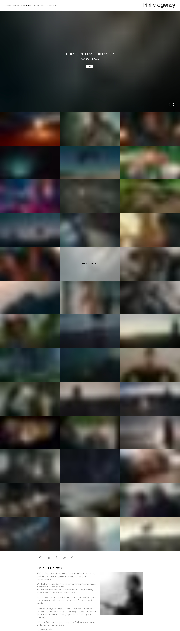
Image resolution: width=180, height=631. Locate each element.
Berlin (16, 5)
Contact (51, 5)
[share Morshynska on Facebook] (173, 106)
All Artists (38, 5)
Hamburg (26, 5)
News (8, 5)
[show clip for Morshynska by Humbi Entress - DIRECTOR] (90, 61)
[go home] (158, 5)
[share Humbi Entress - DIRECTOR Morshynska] (169, 105)
